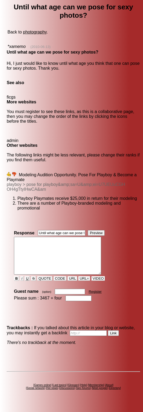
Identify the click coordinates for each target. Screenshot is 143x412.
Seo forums (83, 395)
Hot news (52, 395)
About (109, 392)
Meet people (99, 395)
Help (83, 392)
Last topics (59, 392)
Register (95, 299)
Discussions (67, 395)
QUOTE (45, 286)
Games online (42, 392)
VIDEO (98, 286)
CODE (60, 286)
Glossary (73, 392)
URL (72, 286)
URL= (84, 286)
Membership (96, 392)
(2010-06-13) (40, 47)
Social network (35, 395)
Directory (114, 395)
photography (35, 32)
